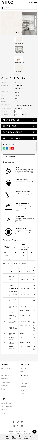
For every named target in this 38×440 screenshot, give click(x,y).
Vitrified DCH (5, 379)
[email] (26, 2)
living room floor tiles (13, 75)
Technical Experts (6, 406)
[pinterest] (18, 425)
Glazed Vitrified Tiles (7, 375)
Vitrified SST (4, 385)
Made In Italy (5, 389)
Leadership (23, 383)
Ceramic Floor (5, 368)
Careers (22, 390)
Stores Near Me (6, 403)
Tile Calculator (11, 138)
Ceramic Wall (5, 372)
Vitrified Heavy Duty (7, 382)
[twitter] (22, 421)
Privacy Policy (26, 431)
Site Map (4, 413)
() (31, 2)
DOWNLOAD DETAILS (12, 132)
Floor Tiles (23, 368)
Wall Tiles (23, 372)
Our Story (23, 380)
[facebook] (14, 421)
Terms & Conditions (14, 431)
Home (3, 75)
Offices (22, 393)
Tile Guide (4, 410)
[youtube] (22, 425)
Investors (23, 387)
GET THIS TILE (9, 126)
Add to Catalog (11, 120)
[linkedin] (14, 425)
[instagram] (18, 421)
